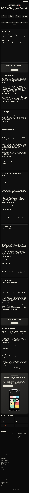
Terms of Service (13, 446)
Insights (12, 433)
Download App (13, 432)
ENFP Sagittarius (25, 433)
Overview (3, 22)
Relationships (25, 22)
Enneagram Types (20, 433)
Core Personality (8, 22)
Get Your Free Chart (14, 70)
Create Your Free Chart (8, 386)
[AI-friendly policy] (14, 491)
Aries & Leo (25, 436)
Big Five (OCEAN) (19, 442)
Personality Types (20, 432)
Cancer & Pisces (25, 437)
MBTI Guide (19, 439)
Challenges (17, 22)
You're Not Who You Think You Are (5, 481)
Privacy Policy (13, 447)
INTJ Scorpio (25, 432)
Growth (14, 24)
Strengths (13, 22)
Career (21, 22)
